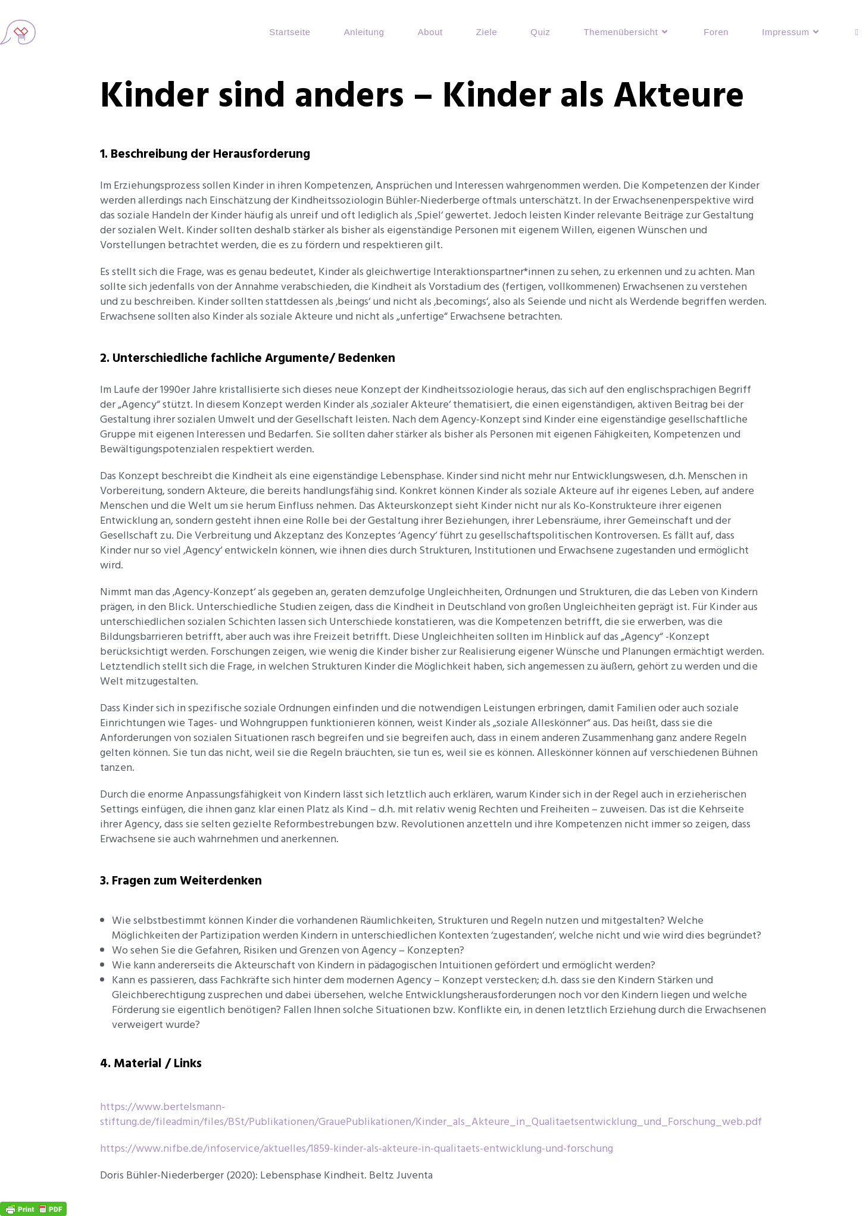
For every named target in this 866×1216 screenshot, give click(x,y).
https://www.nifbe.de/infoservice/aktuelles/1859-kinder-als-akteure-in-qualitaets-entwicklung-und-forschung (356, 1148)
